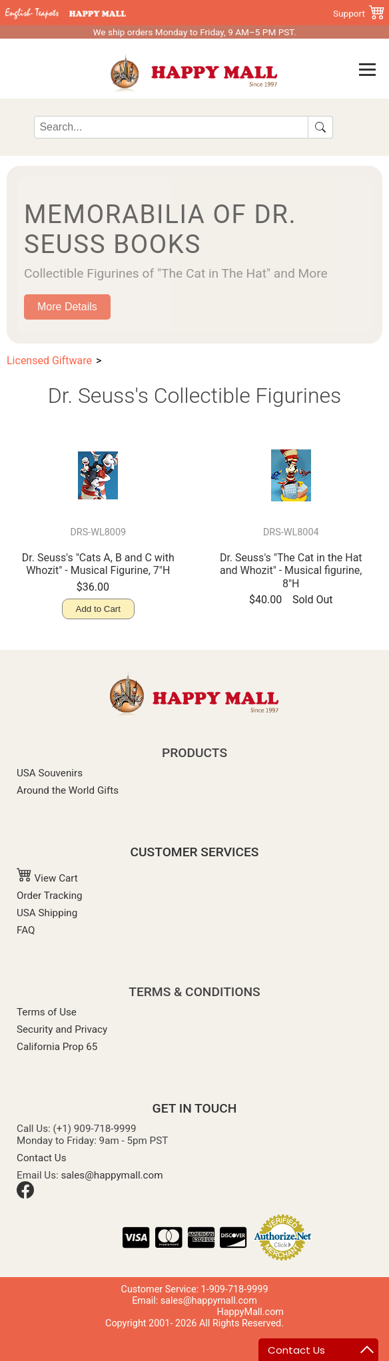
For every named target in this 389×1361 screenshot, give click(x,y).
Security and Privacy (62, 1029)
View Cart (47, 878)
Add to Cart (98, 609)
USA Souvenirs (50, 773)
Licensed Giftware (49, 360)
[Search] (171, 127)
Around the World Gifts (68, 790)
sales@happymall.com (112, 1175)
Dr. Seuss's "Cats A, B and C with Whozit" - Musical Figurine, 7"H (98, 564)
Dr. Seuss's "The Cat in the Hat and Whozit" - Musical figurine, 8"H (291, 570)
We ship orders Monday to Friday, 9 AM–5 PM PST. (194, 32)
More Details (67, 306)
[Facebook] (25, 1195)
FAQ (26, 930)
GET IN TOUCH (195, 1108)
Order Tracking (50, 896)
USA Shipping (47, 913)
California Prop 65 (57, 1047)
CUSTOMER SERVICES (195, 852)
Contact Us (42, 1158)
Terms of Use (47, 1012)
